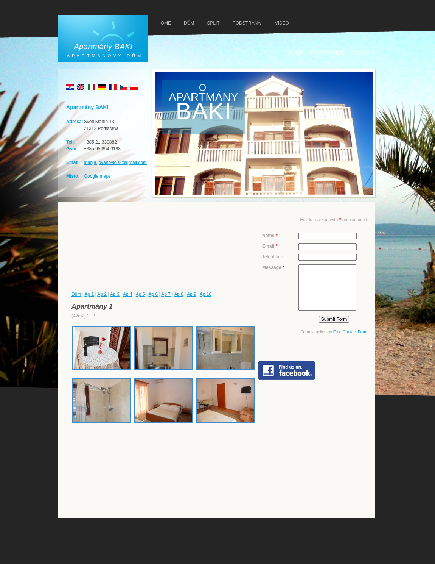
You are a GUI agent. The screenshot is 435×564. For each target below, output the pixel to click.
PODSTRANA (247, 23)
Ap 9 (191, 294)
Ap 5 (140, 294)
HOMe (164, 23)
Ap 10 (205, 294)
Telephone (272, 256)
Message (273, 267)
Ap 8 (178, 294)
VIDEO (282, 23)
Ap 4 (127, 294)
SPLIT (213, 23)
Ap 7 (166, 294)
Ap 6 (153, 294)
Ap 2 (102, 294)
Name (270, 235)
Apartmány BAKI (103, 46)
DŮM (189, 23)
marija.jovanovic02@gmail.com (115, 162)
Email (269, 246)
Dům (76, 294)
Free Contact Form (350, 332)
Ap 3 (115, 294)
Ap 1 (89, 294)
